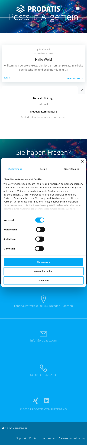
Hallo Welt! (43, 104)
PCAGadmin (45, 49)
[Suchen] (81, 90)
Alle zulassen (44, 262)
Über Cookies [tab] (71, 168)
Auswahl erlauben (43, 271)
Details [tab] (43, 168)
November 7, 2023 (43, 53)
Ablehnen (43, 280)
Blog (9, 428)
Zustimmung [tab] (15, 168)
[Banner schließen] (82, 161)
